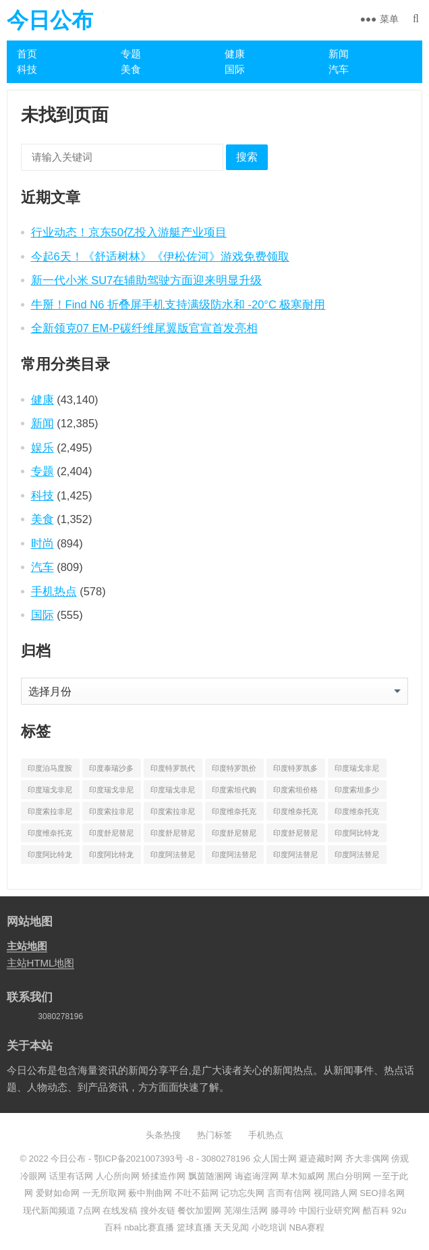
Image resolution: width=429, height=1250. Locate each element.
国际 (235, 69)
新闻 (338, 53)
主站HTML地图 (41, 963)
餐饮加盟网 (199, 1210)
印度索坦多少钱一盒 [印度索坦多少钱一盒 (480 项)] (357, 792)
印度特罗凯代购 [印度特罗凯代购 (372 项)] (172, 771)
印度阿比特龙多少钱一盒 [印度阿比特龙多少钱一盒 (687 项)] (111, 857)
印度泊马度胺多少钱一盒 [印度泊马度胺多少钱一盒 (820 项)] (50, 771)
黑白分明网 (349, 1176)
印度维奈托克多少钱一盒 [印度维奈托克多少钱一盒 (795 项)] (50, 835)
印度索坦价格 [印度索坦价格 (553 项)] (295, 790)
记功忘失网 (242, 1193)
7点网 (89, 1210)
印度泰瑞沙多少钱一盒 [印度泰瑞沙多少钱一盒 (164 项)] (111, 771)
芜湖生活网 (246, 1210)
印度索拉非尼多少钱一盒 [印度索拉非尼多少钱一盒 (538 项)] (172, 814)
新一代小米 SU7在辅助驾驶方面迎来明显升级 (146, 280)
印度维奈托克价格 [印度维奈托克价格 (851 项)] (295, 814)
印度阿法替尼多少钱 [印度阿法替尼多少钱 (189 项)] (295, 857)
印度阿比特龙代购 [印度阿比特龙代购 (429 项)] (357, 835)
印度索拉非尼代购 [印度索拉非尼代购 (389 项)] (50, 814)
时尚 (42, 543)
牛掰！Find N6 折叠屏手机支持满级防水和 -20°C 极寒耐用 (178, 304)
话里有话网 (71, 1176)
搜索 (247, 157)
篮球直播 (194, 1227)
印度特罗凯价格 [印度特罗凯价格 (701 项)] (234, 771)
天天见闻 (231, 1227)
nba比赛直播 (149, 1227)
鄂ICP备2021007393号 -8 (142, 1158)
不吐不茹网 (197, 1193)
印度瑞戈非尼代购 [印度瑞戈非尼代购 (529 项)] (357, 771)
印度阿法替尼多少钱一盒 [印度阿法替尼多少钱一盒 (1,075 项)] (357, 857)
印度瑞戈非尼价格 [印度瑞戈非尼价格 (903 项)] (50, 792)
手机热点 (54, 591)
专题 (131, 53)
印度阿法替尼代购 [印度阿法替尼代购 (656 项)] (172, 857)
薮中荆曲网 (150, 1193)
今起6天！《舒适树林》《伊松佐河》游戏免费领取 (160, 256)
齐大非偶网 (367, 1158)
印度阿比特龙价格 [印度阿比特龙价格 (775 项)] (50, 857)
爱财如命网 (58, 1193)
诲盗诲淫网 (257, 1176)
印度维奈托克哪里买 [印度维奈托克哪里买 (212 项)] (357, 814)
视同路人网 (336, 1193)
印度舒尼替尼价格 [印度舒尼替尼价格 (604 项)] (172, 835)
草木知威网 (302, 1176)
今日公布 (50, 20)
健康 (235, 53)
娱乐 (42, 447)
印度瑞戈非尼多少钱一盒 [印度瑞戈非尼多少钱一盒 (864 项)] (172, 792)
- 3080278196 (222, 1158)
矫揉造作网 (163, 1176)
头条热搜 (163, 1135)
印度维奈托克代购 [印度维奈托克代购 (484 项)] (234, 814)
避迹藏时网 (321, 1158)
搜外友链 (157, 1210)
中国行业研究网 (329, 1210)
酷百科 (376, 1210)
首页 (27, 53)
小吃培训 (269, 1227)
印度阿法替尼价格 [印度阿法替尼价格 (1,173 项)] (234, 857)
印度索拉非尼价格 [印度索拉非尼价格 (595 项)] (111, 814)
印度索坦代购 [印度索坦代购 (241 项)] (234, 790)
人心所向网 (118, 1176)
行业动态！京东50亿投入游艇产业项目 (129, 232)
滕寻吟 (283, 1210)
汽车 (338, 69)
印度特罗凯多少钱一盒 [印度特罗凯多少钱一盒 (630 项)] (295, 771)
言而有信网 (289, 1193)
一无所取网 (104, 1193)
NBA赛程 (307, 1227)
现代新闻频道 (49, 1210)
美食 (131, 69)
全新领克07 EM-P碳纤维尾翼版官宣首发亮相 (144, 328)
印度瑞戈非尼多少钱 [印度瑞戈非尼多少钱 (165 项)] (111, 792)
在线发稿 (120, 1210)
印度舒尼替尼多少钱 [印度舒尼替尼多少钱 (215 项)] (234, 835)
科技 (27, 69)
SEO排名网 (382, 1193)
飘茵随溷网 (210, 1176)
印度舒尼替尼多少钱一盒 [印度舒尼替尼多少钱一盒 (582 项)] (295, 835)
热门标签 (214, 1135)
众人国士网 (275, 1158)
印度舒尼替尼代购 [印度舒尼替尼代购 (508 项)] (111, 835)
